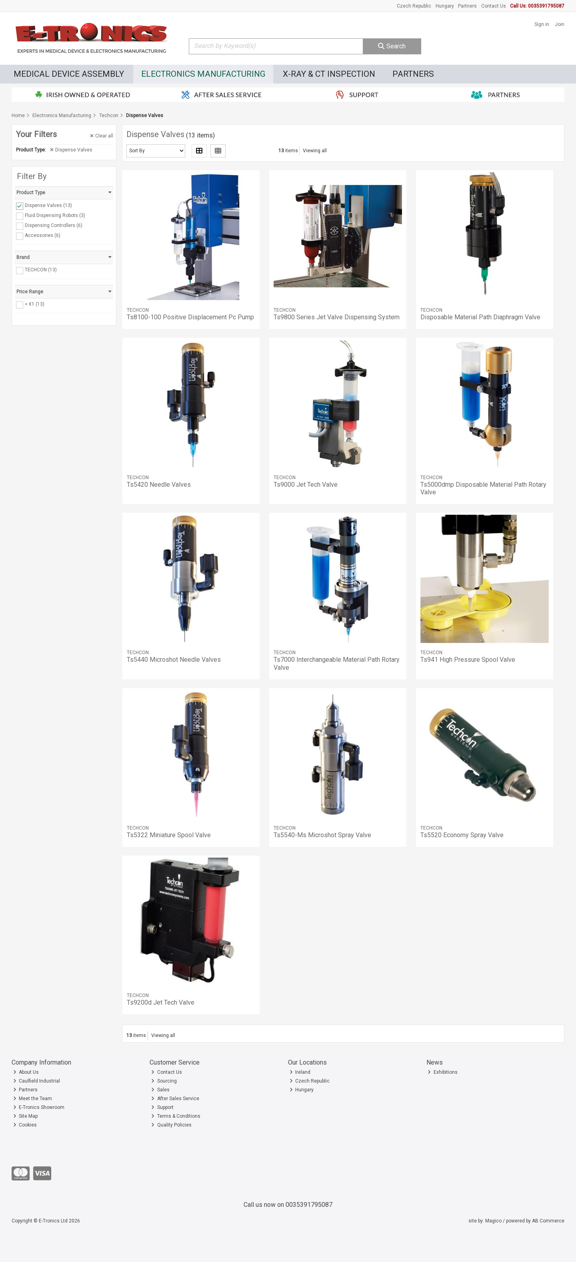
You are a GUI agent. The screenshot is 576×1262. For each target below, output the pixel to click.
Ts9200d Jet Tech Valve (160, 1002)
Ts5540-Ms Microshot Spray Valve (322, 835)
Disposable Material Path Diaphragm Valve (480, 317)
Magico (493, 1221)
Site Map (25, 1116)
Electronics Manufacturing (203, 74)
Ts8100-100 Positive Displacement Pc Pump (190, 317)
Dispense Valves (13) (48, 205)
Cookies (25, 1125)
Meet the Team (32, 1098)
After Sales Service (175, 1098)
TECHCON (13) (41, 270)
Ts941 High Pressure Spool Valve (467, 659)
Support (162, 1107)
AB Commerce (548, 1221)
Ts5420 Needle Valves (159, 484)
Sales (160, 1090)
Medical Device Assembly (69, 74)
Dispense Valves (71, 150)
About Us (26, 1072)
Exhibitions (443, 1072)
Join (559, 24)
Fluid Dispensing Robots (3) (55, 215)
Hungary (445, 6)
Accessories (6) (42, 235)
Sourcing (164, 1081)
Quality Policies (171, 1125)
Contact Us (493, 6)
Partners (467, 6)
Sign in (541, 24)
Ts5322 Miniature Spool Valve (169, 835)
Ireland (300, 1072)
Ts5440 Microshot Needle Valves (174, 659)
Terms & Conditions (175, 1116)
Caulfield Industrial (36, 1081)
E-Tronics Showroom (39, 1107)
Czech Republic (414, 6)
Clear (101, 136)
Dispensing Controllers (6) (53, 225)
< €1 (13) (34, 304)
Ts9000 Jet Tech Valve (306, 484)
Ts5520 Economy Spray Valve (462, 835)
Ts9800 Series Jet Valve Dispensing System (337, 317)
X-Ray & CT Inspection (329, 74)
